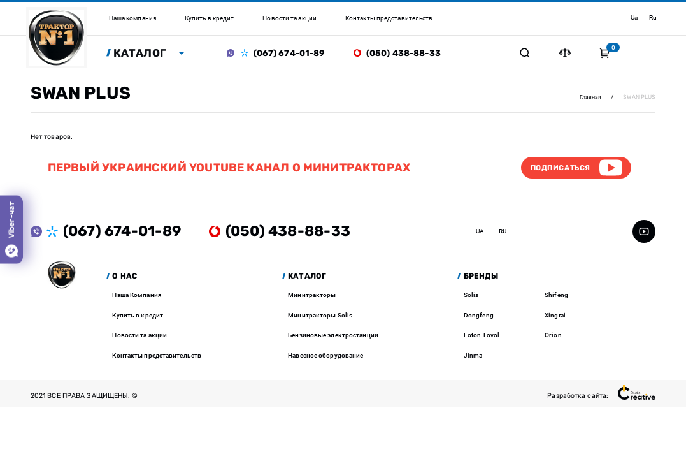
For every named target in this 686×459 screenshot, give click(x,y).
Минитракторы (312, 297)
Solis (471, 297)
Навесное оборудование (325, 357)
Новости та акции (139, 337)
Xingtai (555, 317)
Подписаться (557, 168)
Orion (553, 337)
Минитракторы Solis (320, 317)
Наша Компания (136, 297)
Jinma (473, 357)
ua (633, 17)
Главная (590, 97)
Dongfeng (479, 317)
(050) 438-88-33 (406, 53)
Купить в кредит (137, 317)
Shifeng (556, 297)
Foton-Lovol (481, 337)
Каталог (142, 53)
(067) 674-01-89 (292, 53)
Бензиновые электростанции (333, 337)
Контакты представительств (156, 357)
